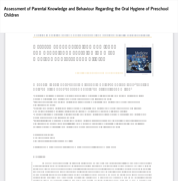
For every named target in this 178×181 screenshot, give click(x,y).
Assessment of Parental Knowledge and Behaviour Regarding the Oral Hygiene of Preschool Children (86, 12)
